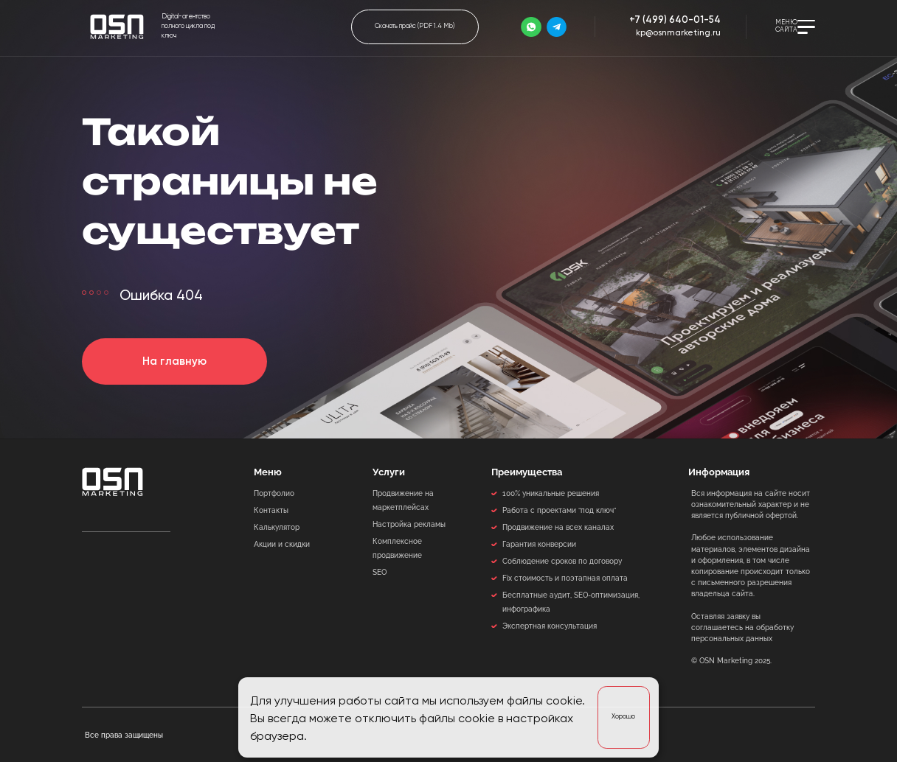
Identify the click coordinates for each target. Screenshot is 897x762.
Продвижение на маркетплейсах (403, 500)
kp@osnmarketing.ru (678, 33)
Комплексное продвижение (397, 547)
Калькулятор (276, 526)
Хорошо (623, 716)
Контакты (271, 510)
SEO (380, 571)
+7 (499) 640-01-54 (675, 20)
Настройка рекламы (409, 524)
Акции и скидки (282, 543)
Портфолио (274, 493)
